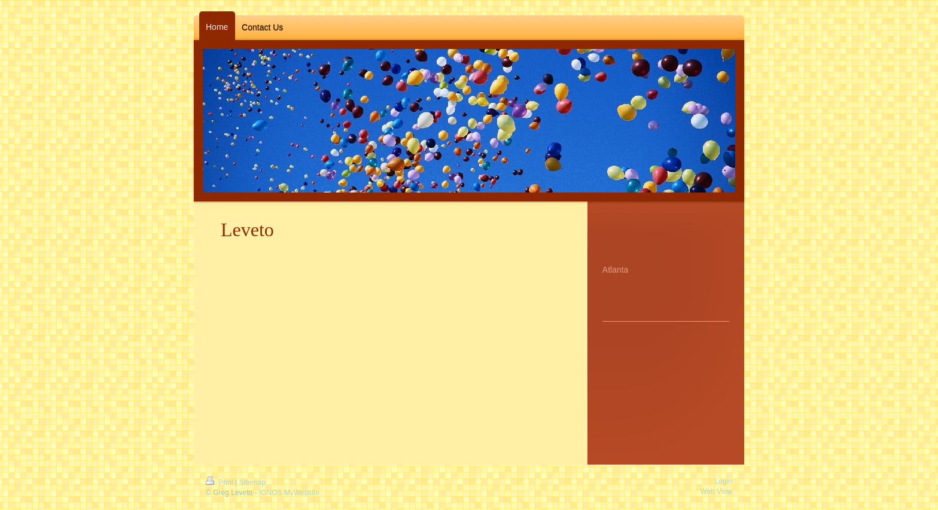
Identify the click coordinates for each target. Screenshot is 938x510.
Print (220, 482)
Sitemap (252, 482)
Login (723, 481)
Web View (716, 491)
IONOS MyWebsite (289, 492)
